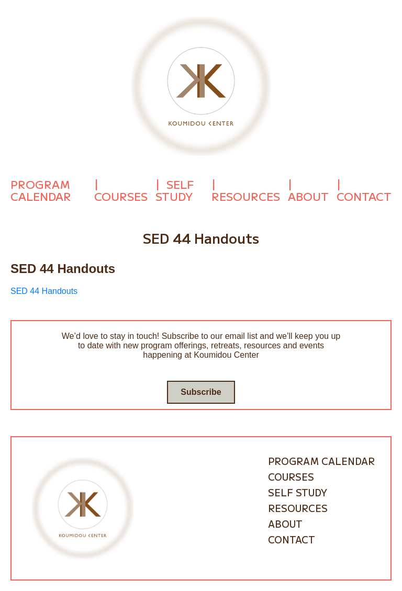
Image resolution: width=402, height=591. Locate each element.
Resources (245, 196)
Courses (121, 196)
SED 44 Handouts (43, 291)
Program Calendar (40, 190)
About (308, 196)
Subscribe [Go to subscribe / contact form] (201, 392)
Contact (364, 196)
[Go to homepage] (201, 85)
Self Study (174, 190)
